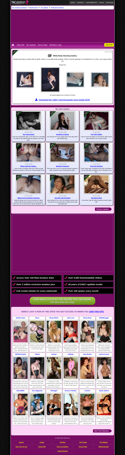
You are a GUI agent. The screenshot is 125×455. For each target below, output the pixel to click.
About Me (20, 45)
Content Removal (62, 451)
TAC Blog (62, 442)
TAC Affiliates (104, 442)
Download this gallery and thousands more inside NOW (62, 100)
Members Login (56, 45)
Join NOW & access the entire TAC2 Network (62, 301)
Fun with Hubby (96, 134)
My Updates (31, 45)
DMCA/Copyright (104, 446)
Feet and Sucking (96, 166)
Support (21, 442)
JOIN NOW (109, 2)
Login (101, 2)
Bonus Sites (42, 45)
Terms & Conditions (62, 446)
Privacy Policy (83, 446)
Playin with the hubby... (28, 166)
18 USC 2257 (42, 446)
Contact (42, 442)
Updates (80, 2)
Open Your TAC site (21, 446)
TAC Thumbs (83, 442)
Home (72, 2)
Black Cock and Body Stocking (29, 198)
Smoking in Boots (62, 134)
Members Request (62, 166)
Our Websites (91, 2)
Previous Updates (102, 209)
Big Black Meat (96, 198)
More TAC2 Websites (101, 431)
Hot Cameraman (28, 134)
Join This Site (96, 312)
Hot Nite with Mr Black (62, 198)
